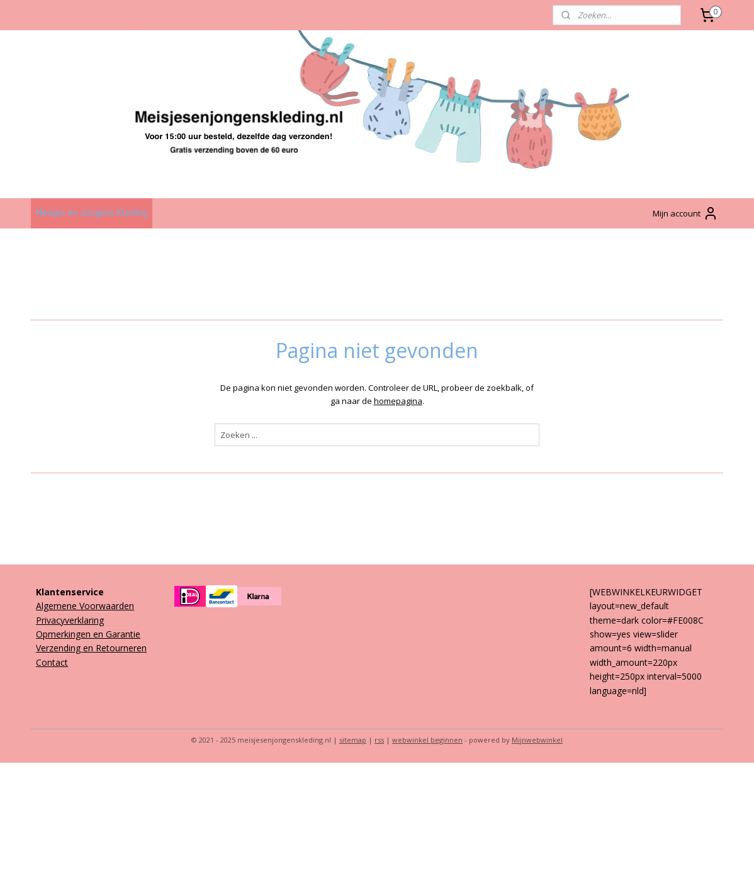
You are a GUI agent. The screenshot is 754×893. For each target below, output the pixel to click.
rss (379, 739)
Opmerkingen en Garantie (88, 634)
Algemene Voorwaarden (85, 606)
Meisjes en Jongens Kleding (91, 213)
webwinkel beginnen (427, 739)
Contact (52, 662)
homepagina (397, 401)
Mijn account (685, 213)
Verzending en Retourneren (91, 648)
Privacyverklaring (70, 620)
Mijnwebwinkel (537, 739)
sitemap (352, 739)
